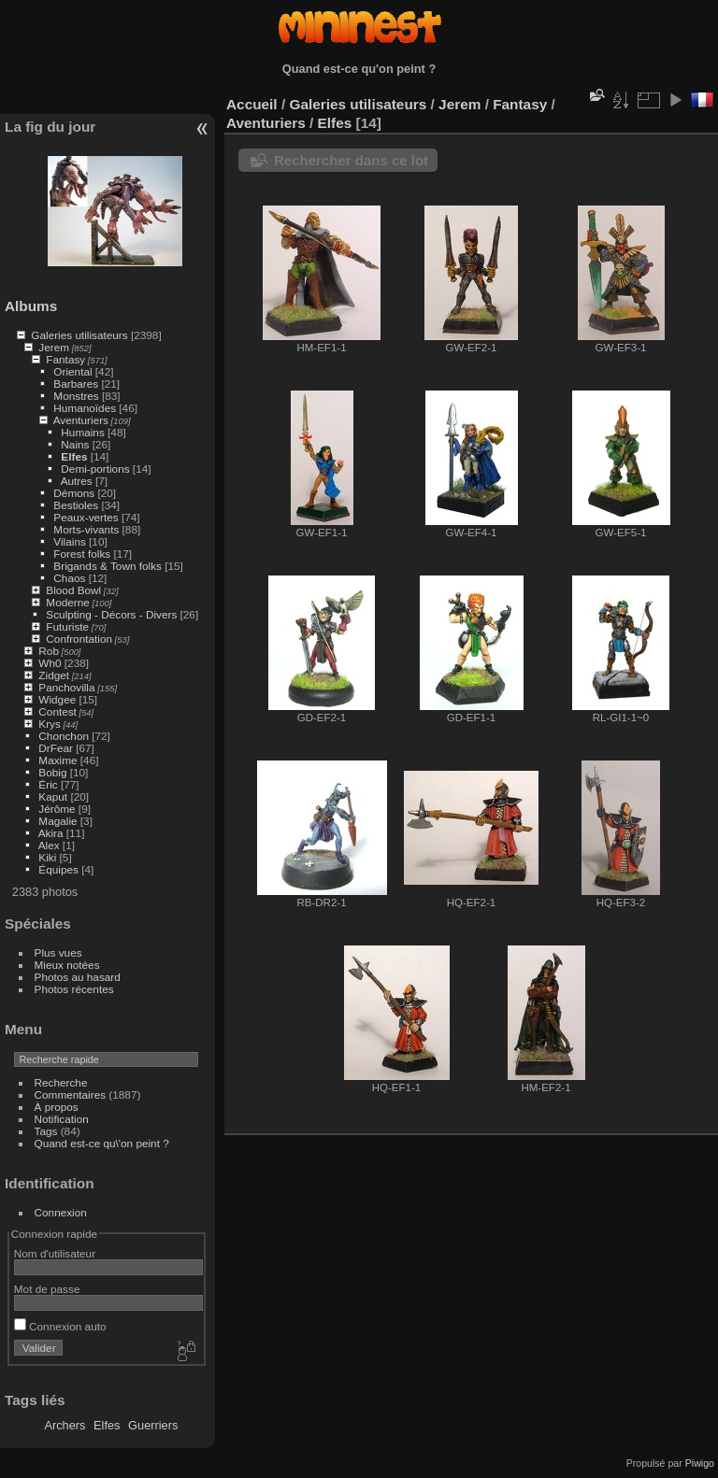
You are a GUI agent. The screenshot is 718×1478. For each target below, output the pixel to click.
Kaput (52, 796)
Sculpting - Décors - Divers (111, 614)
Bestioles (75, 505)
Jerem (53, 347)
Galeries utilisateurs (79, 335)
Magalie (57, 821)
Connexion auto (60, 1326)
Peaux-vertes (85, 517)
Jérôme (56, 809)
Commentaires (71, 1094)
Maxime (57, 760)
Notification (62, 1119)
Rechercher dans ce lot (351, 160)
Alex (49, 845)
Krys (49, 724)
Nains (75, 444)
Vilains (69, 541)
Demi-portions (95, 468)
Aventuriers (80, 420)
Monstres (75, 396)
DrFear (55, 748)
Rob (48, 651)
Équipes (58, 869)
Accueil (252, 104)
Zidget (53, 675)
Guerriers (153, 1425)
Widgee (57, 699)
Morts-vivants (86, 529)
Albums (31, 306)
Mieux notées (67, 965)
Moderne (67, 602)
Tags (46, 1131)
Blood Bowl (73, 590)
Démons (73, 493)
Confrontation (79, 638)
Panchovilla (66, 687)
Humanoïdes (84, 408)
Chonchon (63, 736)
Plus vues (58, 952)
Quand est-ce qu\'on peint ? (102, 1143)
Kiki (47, 857)
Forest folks (81, 553)
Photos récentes (74, 989)
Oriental (72, 371)
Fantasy (65, 359)
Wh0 (49, 663)
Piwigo (699, 1463)
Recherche (61, 1082)
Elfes (74, 456)
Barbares (75, 383)
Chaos (69, 578)
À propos (57, 1107)
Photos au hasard (78, 977)
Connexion (61, 1212)
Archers (64, 1425)
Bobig (52, 772)
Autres (77, 481)
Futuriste (67, 626)
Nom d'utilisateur (54, 1253)
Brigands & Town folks (107, 566)
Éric (47, 784)
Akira (51, 833)
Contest (57, 711)
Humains (82, 432)
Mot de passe (47, 1289)
